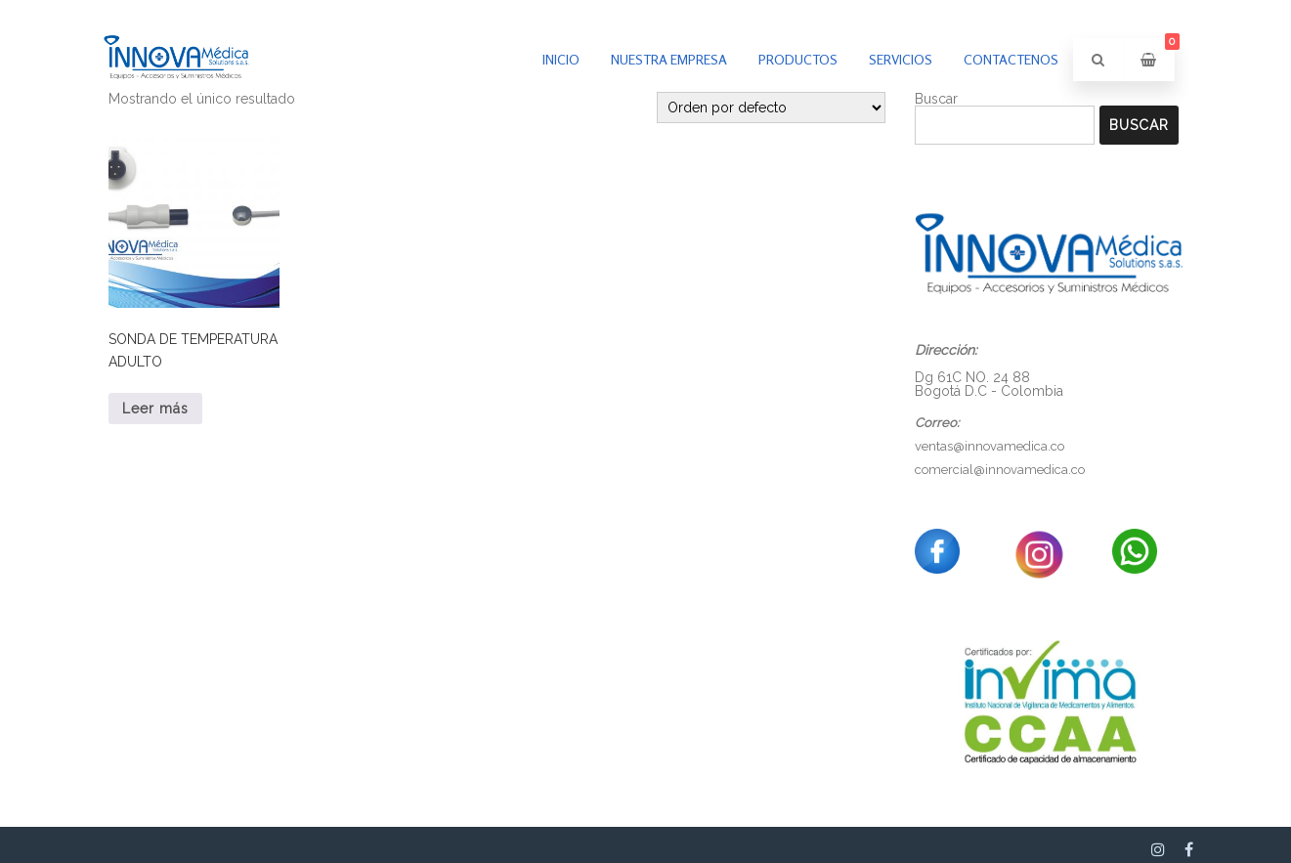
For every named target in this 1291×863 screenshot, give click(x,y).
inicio (561, 59)
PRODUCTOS (798, 59)
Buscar (1139, 125)
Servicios (900, 59)
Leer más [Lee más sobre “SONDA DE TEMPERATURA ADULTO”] (155, 408)
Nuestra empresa (669, 59)
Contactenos (1011, 59)
